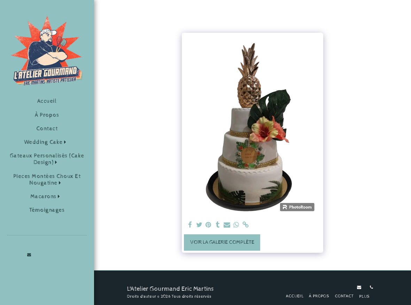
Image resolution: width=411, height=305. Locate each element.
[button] (47, 142)
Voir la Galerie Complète (222, 242)
